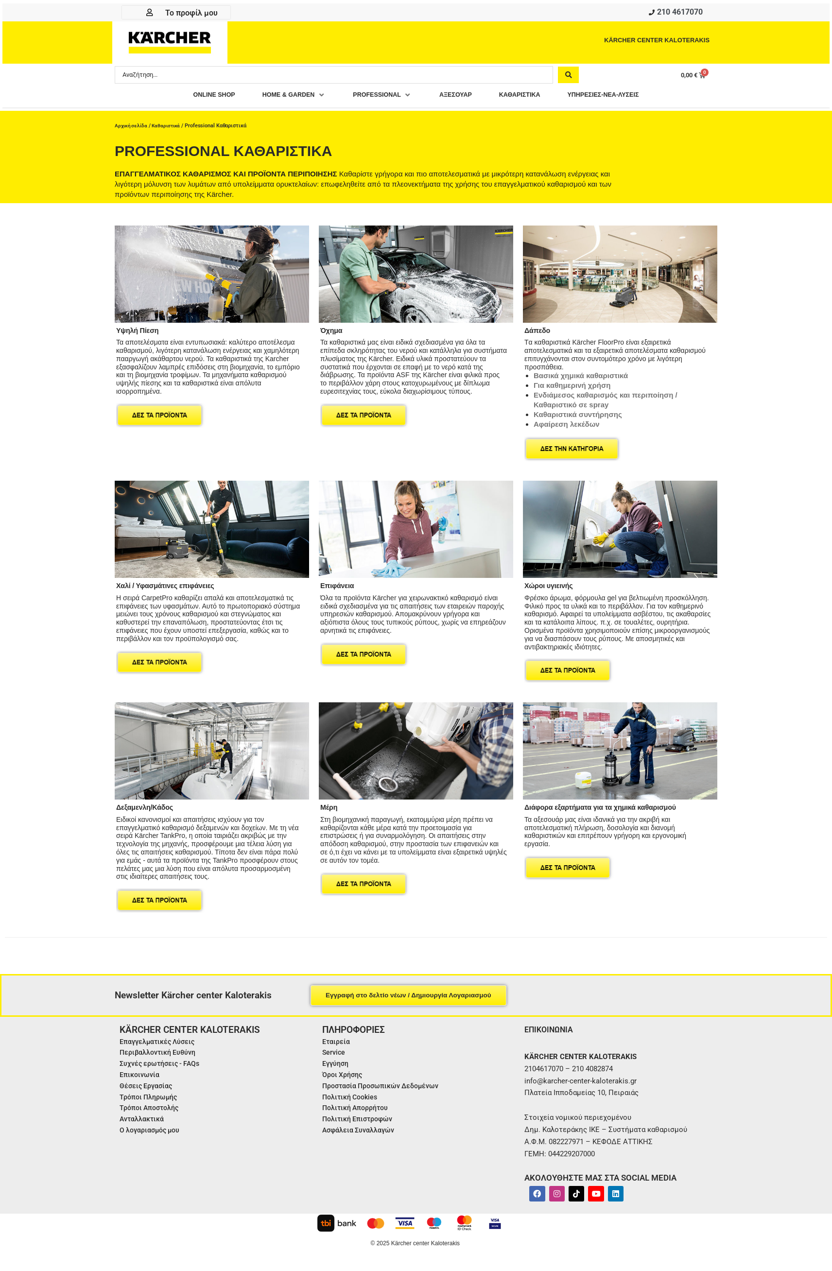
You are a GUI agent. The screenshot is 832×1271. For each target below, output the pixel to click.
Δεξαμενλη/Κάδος (148, 804)
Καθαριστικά (169, 125)
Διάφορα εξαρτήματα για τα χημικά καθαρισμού (609, 804)
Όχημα (332, 327)
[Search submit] (568, 76)
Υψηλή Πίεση (140, 327)
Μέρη (329, 804)
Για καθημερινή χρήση (572, 383)
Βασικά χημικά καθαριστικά (581, 373)
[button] (278, 96)
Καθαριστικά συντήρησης (578, 412)
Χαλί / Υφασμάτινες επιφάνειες (171, 582)
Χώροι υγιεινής (551, 582)
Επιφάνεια (339, 582)
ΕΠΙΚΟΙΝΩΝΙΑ (551, 1026)
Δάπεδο (538, 327)
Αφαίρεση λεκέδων (567, 422)
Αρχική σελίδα (132, 125)
